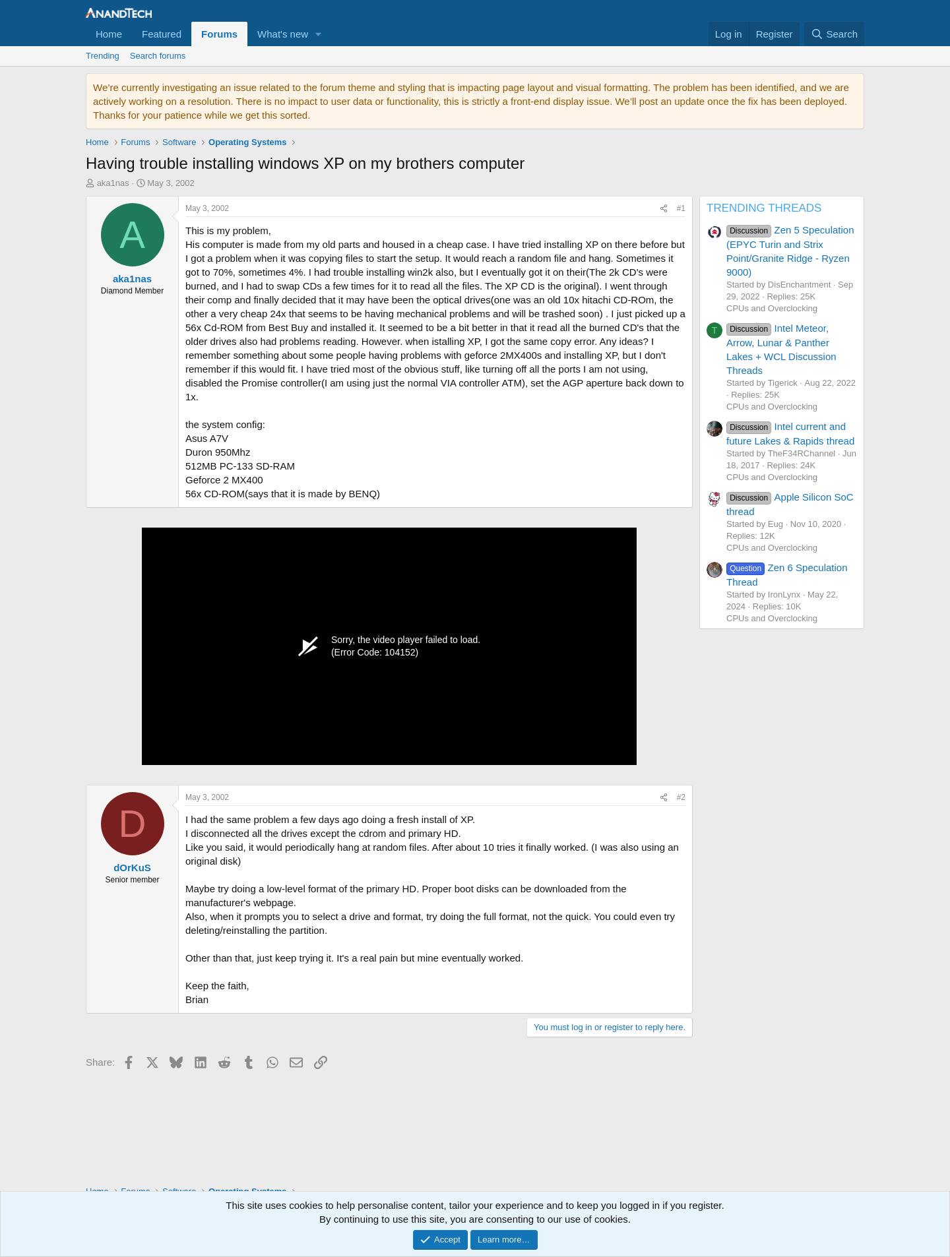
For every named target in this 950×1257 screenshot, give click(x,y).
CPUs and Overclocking (771, 308)
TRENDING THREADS (764, 208)
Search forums (158, 56)
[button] (318, 34)
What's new (282, 34)
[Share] (663, 208)
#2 (681, 797)
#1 (681, 208)
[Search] (834, 34)
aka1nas (113, 183)
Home (109, 34)
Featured (161, 34)
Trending (102, 56)
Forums (219, 34)
